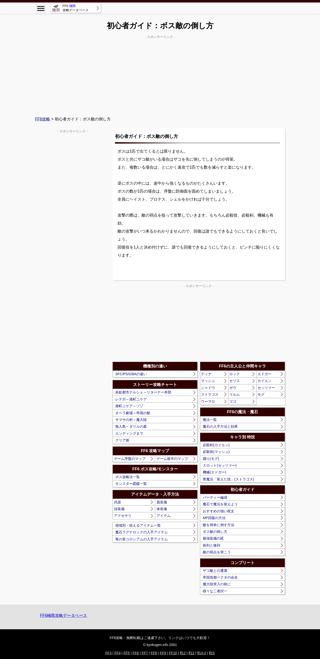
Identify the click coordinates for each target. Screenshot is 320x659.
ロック (234, 374)
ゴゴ (232, 401)
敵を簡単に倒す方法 (218, 525)
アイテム (163, 516)
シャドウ (208, 388)
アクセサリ (123, 516)
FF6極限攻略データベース (63, 615)
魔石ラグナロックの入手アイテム (141, 532)
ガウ (232, 388)
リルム (234, 394)
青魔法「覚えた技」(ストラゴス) (228, 479)
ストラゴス (209, 394)
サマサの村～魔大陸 (131, 420)
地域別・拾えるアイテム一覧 (138, 525)
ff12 (183, 653)
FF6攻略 (42, 119)
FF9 (163, 653)
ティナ (206, 374)
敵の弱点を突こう (217, 552)
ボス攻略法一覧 (127, 477)
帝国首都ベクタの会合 (220, 577)
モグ (261, 394)
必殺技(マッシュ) (216, 452)
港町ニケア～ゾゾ (129, 406)
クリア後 (122, 440)
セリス (234, 381)
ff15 (212, 653)
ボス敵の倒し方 (215, 532)
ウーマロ (208, 401)
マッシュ (208, 381)
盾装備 (161, 502)
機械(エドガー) (214, 472)
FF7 (145, 653)
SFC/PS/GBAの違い (131, 374)
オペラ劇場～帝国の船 (132, 413)
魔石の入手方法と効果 (220, 426)
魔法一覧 (210, 420)
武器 (117, 502)
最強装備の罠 (213, 538)
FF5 (127, 653)
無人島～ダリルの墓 (131, 426)
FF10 (173, 653)
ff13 (191, 653)
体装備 (161, 509)
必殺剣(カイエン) (216, 445)
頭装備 (119, 509)
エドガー (265, 374)
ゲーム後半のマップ (172, 459)
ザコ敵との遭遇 (215, 571)
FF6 (135, 653)
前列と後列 (211, 545)
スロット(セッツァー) (219, 465)
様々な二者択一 (215, 591)
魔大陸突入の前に (217, 584)
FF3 (108, 653)
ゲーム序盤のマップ (130, 459)
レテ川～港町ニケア (131, 399)
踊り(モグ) (211, 459)
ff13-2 (201, 653)
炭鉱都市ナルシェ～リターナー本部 (143, 392)
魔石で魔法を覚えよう (220, 504)
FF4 (117, 653)
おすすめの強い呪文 (218, 511)
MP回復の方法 (214, 518)
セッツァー (266, 388)
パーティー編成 (215, 497)
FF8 (154, 653)
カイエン (265, 381)
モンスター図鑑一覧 (131, 484)
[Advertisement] (160, 75)
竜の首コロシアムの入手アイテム (141, 539)
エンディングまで (129, 433)
